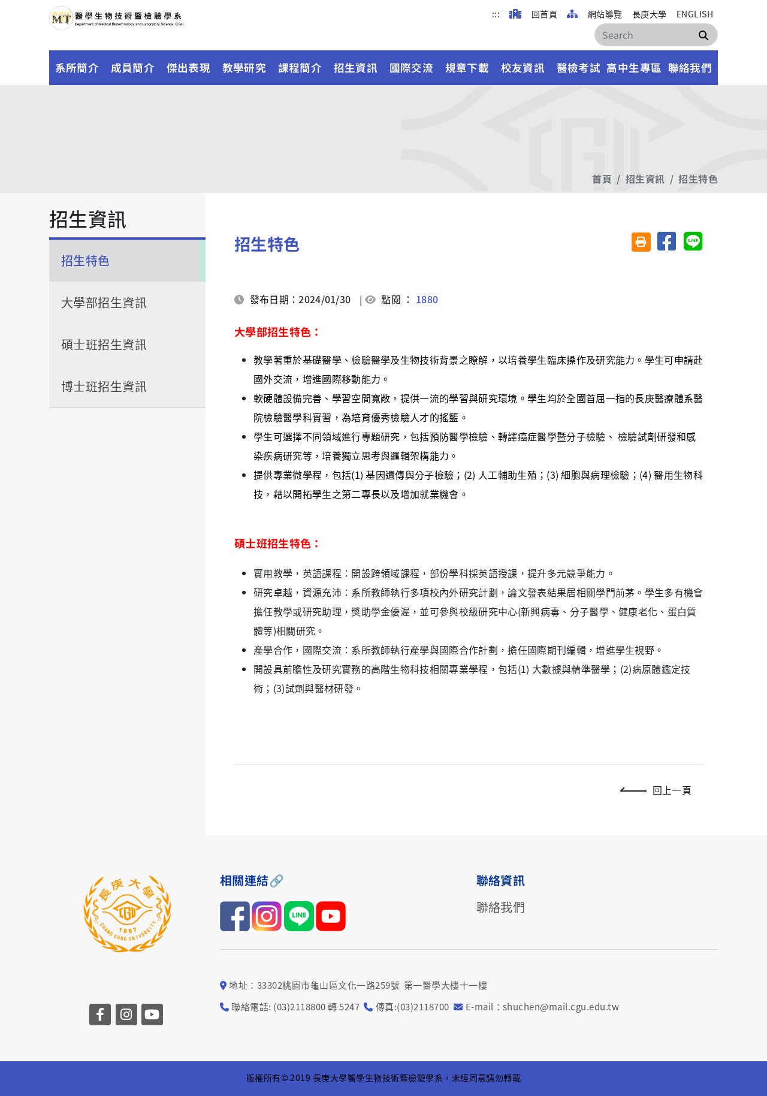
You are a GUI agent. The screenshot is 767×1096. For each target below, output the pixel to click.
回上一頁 (658, 790)
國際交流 (411, 67)
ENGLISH (695, 14)
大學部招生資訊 (104, 302)
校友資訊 (523, 67)
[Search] (656, 34)
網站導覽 (594, 14)
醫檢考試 (579, 67)
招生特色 (698, 178)
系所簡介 (77, 67)
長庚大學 (649, 14)
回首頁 (533, 14)
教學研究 (244, 67)
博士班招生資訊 (104, 386)
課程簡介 (300, 67)
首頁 (602, 178)
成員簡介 (133, 67)
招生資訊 (356, 67)
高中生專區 (634, 67)
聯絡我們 (690, 67)
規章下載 (467, 67)
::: (496, 14)
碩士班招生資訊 (104, 344)
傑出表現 (189, 67)
